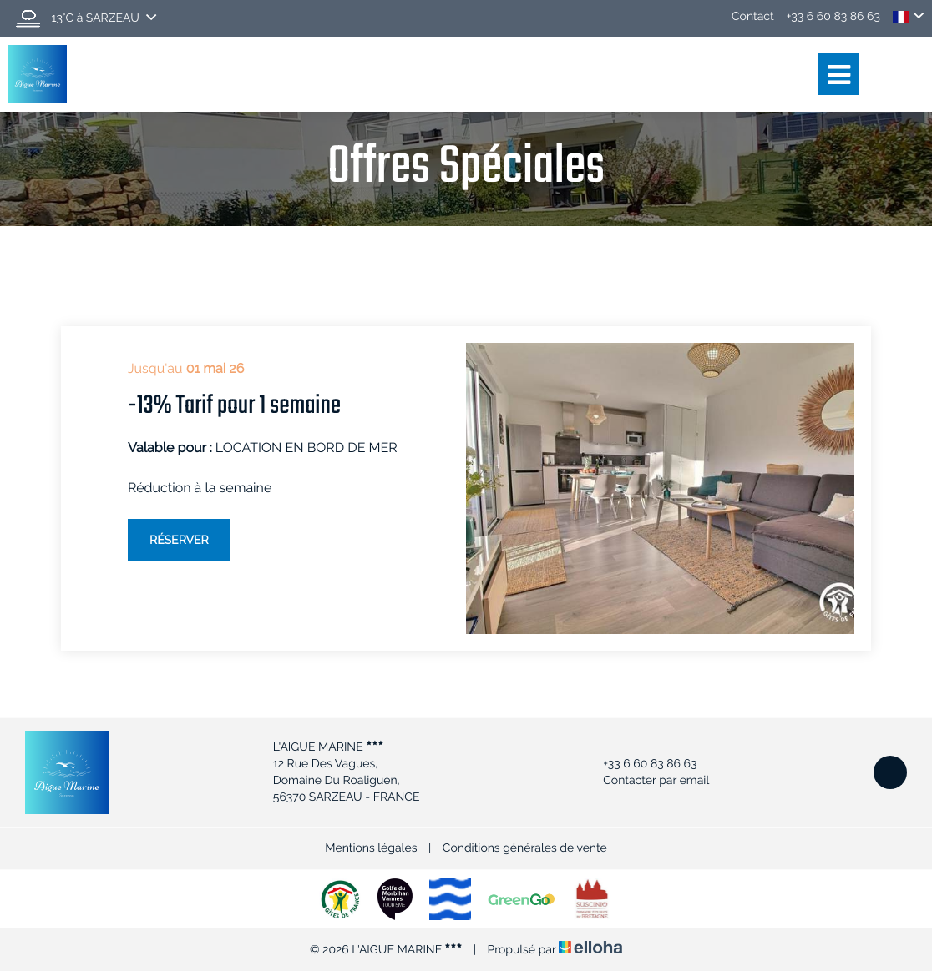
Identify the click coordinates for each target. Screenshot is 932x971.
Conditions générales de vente (525, 848)
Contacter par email (646, 780)
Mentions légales (371, 848)
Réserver (179, 540)
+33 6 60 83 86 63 (640, 764)
